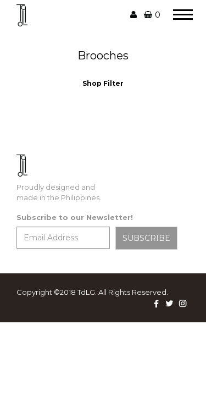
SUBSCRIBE (146, 238)
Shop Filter (103, 83)
